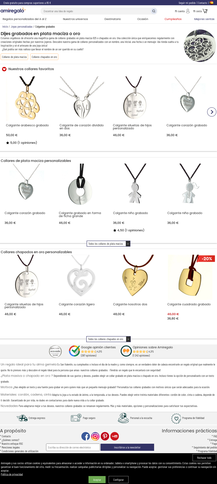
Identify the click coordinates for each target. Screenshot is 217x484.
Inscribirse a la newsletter (127, 447)
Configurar (118, 479)
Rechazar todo (204, 457)
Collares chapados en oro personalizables (36, 252)
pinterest (105, 436)
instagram (95, 436)
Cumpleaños (173, 19)
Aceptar (97, 479)
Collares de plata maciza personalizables (36, 160)
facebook (85, 436)
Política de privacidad (12, 474)
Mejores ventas (204, 19)
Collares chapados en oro (44, 57)
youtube (114, 436)
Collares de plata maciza (14, 57)
